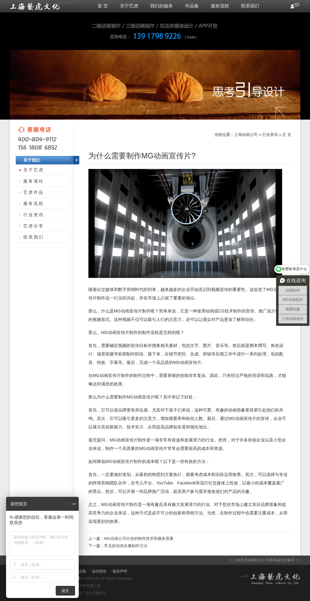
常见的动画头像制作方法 (125, 545)
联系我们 (250, 5)
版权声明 (120, 571)
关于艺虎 (129, 5)
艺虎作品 (33, 192)
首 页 (102, 5)
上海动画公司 (43, 6)
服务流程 (220, 5)
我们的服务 (161, 5)
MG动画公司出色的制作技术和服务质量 (138, 538)
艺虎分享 (33, 225)
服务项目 (33, 181)
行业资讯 (270, 134)
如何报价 (99, 571)
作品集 (192, 5)
